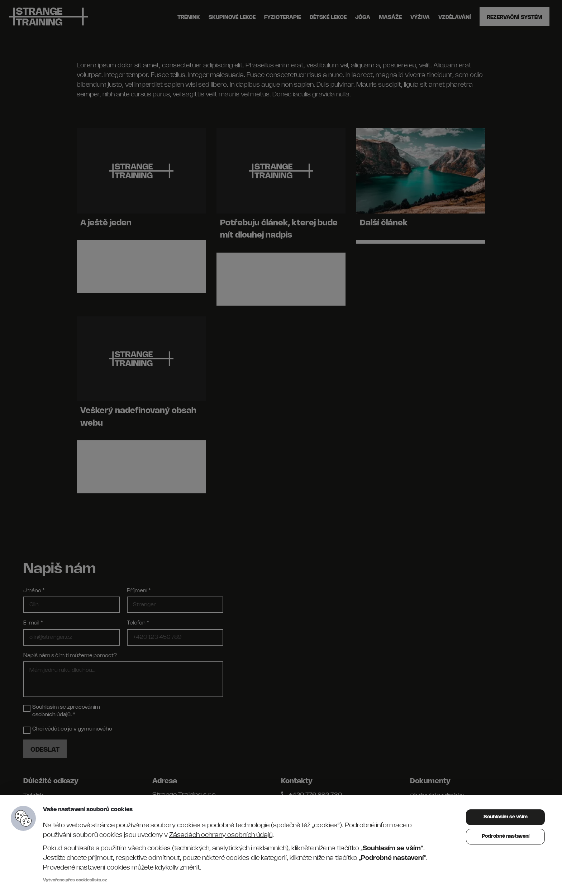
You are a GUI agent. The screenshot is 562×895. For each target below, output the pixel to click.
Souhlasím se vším (506, 817)
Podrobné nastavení (505, 836)
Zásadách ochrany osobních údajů (220, 835)
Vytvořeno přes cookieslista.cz (75, 880)
